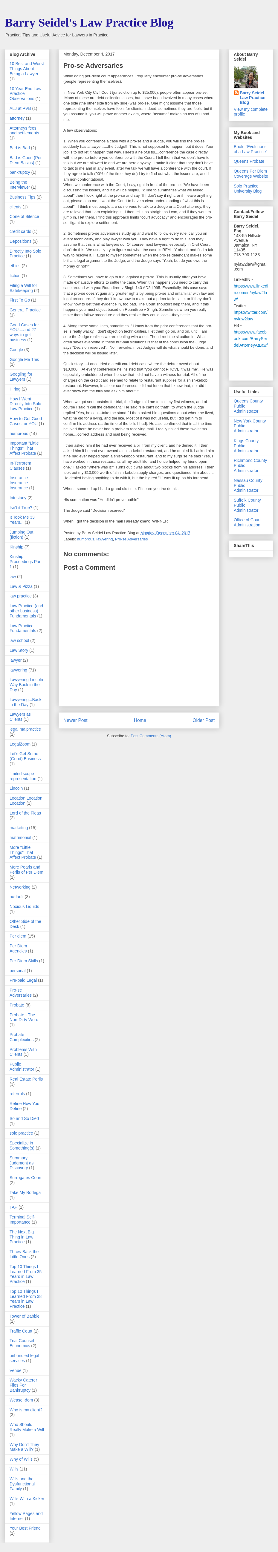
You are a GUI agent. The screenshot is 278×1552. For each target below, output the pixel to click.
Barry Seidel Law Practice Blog (252, 97)
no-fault (17, 896)
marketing (19, 827)
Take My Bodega (25, 1192)
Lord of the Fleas (25, 813)
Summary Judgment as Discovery (21, 1162)
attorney (17, 118)
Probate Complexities (21, 1037)
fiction (15, 275)
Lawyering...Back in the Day (26, 702)
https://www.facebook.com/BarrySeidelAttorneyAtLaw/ (251, 339)
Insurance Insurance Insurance (19, 482)
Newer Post (75, 720)
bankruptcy (20, 172)
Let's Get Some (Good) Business (25, 756)
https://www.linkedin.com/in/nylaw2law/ (251, 293)
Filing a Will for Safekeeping (23, 288)
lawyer (16, 660)
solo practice (21, 1133)
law (13, 576)
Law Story (19, 650)
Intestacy (18, 497)
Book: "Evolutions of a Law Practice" (250, 149)
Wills (14, 1469)
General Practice (25, 310)
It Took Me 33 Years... (22, 520)
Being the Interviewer (20, 185)
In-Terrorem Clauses (20, 466)
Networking (20, 887)
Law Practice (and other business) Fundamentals (26, 610)
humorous (85, 539)
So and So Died (24, 1118)
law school (19, 640)
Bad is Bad (20, 147)
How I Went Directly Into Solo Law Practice (25, 404)
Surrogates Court (26, 1177)
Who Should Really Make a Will (27, 1427)
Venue (16, 1370)
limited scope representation (23, 776)
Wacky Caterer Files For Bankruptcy (23, 1385)
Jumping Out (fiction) (21, 535)
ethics (15, 265)
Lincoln (16, 788)
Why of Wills (21, 1459)
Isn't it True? (21, 507)
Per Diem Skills (24, 960)
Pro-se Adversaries (131, 539)
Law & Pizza (21, 586)
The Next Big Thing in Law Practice (22, 1237)
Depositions (20, 241)
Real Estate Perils (26, 1079)
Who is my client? (26, 1409)
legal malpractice (25, 729)
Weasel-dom (21, 1400)
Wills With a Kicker (27, 1498)
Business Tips (22, 197)
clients (16, 207)
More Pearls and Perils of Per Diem (26, 870)
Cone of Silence (24, 216)
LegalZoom (20, 744)
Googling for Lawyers (21, 377)
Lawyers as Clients (20, 717)
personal (18, 970)
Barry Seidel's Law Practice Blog (89, 22)
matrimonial (20, 837)
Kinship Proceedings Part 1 (26, 561)
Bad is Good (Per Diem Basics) (26, 160)
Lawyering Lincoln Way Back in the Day (26, 684)
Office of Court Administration (247, 522)
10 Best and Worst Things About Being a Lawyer (27, 68)
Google (16, 349)
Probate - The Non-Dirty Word (24, 1017)
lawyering (105, 539)
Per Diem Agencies (18, 948)
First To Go (20, 300)
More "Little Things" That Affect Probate (23, 852)
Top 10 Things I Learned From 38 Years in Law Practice (26, 1299)
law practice (21, 596)
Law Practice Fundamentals (23, 628)
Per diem (18, 936)
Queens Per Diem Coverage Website (251, 174)
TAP (13, 1207)
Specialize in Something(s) (22, 1145)
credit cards (20, 231)
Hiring (15, 389)
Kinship (16, 547)
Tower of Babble (24, 1316)
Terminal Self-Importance (22, 1219)
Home (140, 720)
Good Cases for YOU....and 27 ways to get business (24, 332)
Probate (17, 1005)
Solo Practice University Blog (248, 188)
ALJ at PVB (20, 108)
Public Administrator (22, 1067)
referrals (17, 1093)
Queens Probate (249, 161)
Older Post (204, 720)
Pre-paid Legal (23, 980)
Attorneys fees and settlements (24, 131)
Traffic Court (21, 1331)
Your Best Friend (25, 1528)
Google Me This (24, 359)
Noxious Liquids (24, 906)
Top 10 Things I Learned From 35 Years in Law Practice (26, 1274)
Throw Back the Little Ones (24, 1254)
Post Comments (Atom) (151, 736)
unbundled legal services (24, 1358)
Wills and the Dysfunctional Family (22, 1483)
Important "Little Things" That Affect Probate (24, 448)
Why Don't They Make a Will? (24, 1447)
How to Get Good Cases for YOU (26, 421)
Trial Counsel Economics (22, 1343)
